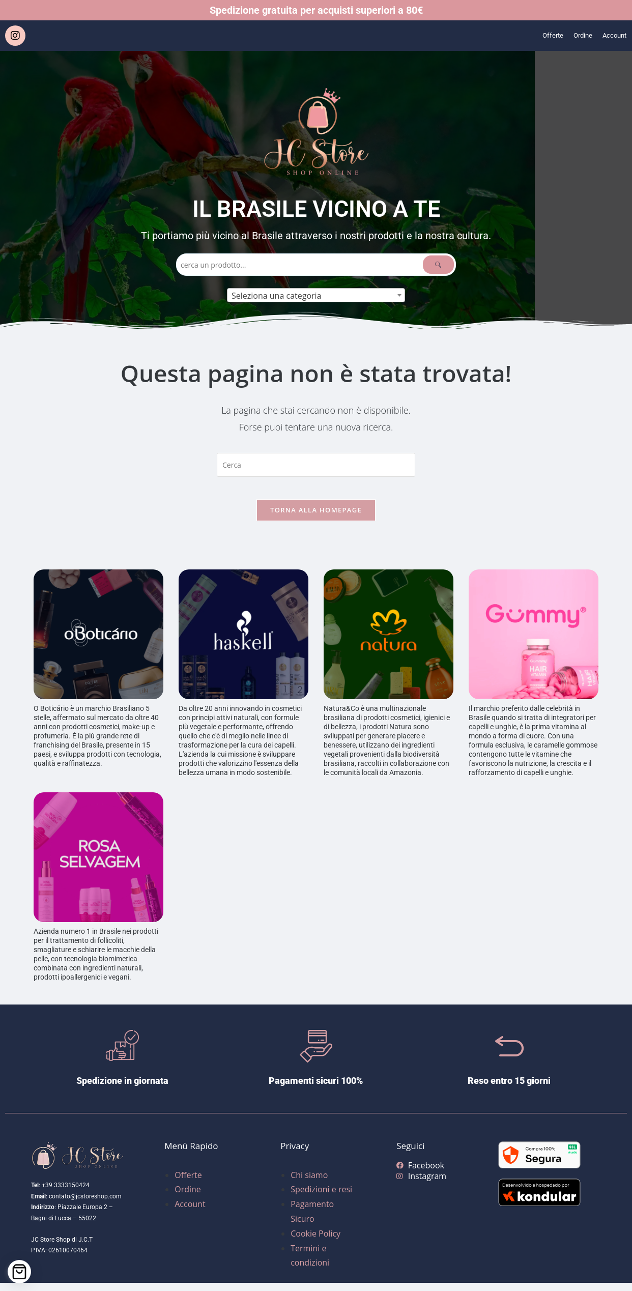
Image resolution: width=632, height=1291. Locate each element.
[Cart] (19, 1271)
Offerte (540, 36)
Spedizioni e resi (321, 1197)
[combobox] (316, 295)
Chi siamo (309, 1183)
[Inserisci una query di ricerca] (316, 465)
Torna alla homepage (316, 518)
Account (611, 36)
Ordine (575, 36)
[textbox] (316, 296)
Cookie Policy (315, 1241)
